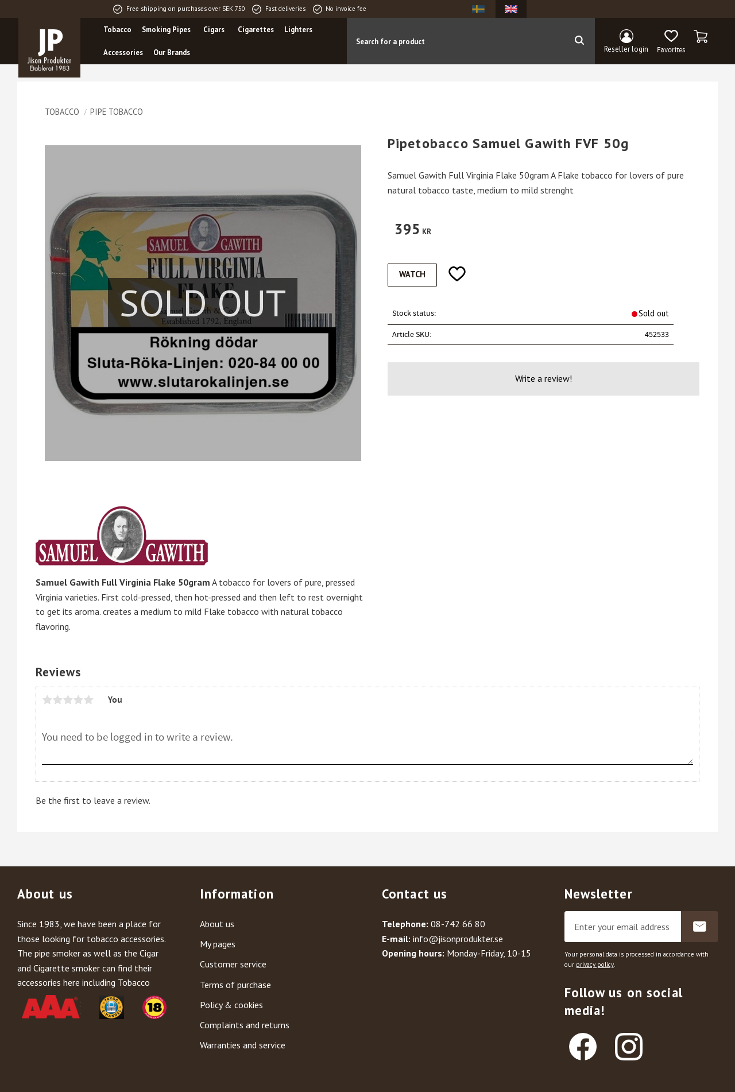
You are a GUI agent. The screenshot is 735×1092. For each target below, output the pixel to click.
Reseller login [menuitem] (626, 49)
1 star (47, 700)
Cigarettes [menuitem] (256, 29)
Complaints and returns (244, 1025)
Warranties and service (242, 1045)
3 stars (68, 700)
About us (217, 924)
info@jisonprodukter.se (458, 938)
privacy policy (595, 965)
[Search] (579, 41)
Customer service (233, 964)
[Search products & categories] (455, 41)
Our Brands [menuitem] (171, 52)
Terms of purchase (235, 984)
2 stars (57, 700)
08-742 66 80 (458, 924)
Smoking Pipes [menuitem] (166, 29)
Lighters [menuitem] (298, 29)
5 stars (88, 700)
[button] (671, 42)
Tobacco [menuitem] (117, 29)
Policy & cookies (231, 1004)
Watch (412, 274)
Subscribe (699, 926)
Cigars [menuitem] (214, 29)
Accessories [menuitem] (123, 52)
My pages (217, 944)
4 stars (78, 700)
